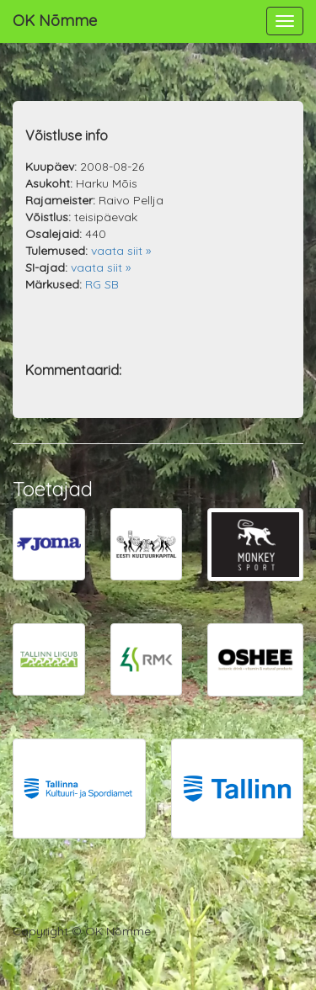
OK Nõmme (55, 20)
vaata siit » (121, 250)
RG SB (102, 284)
